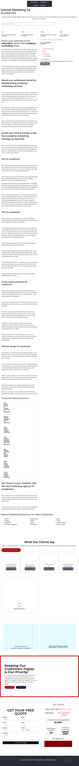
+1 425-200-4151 (64, 709)
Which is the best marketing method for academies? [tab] (7, 419)
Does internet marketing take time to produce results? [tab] (6, 453)
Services (5, 728)
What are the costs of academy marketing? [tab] (7, 430)
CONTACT (43, 5)
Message (5, 733)
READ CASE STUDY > (20, 609)
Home (41, 39)
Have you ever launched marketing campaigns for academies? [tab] (7, 440)
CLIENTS (35, 5)
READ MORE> (11, 568)
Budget (23, 728)
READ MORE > (30, 568)
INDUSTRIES (47, 39)
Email (22, 722)
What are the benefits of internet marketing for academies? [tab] (7, 408)
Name (23, 717)
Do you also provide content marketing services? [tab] (6, 464)
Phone (4, 722)
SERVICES (35, 2)
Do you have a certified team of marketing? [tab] (7, 475)
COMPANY (44, 2)
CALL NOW (45, 63)
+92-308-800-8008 (64, 714)
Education (53, 39)
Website (5, 717)
